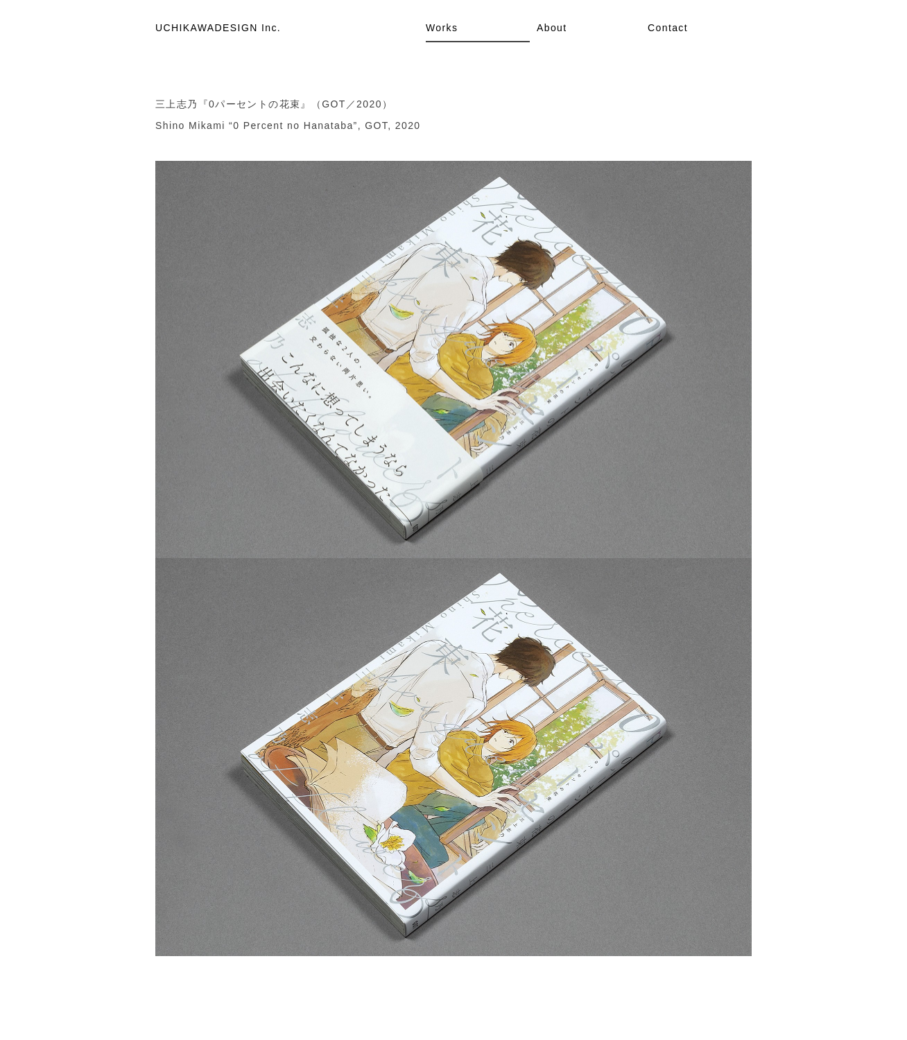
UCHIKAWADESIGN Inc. (218, 27)
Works (442, 27)
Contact (668, 27)
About (552, 27)
